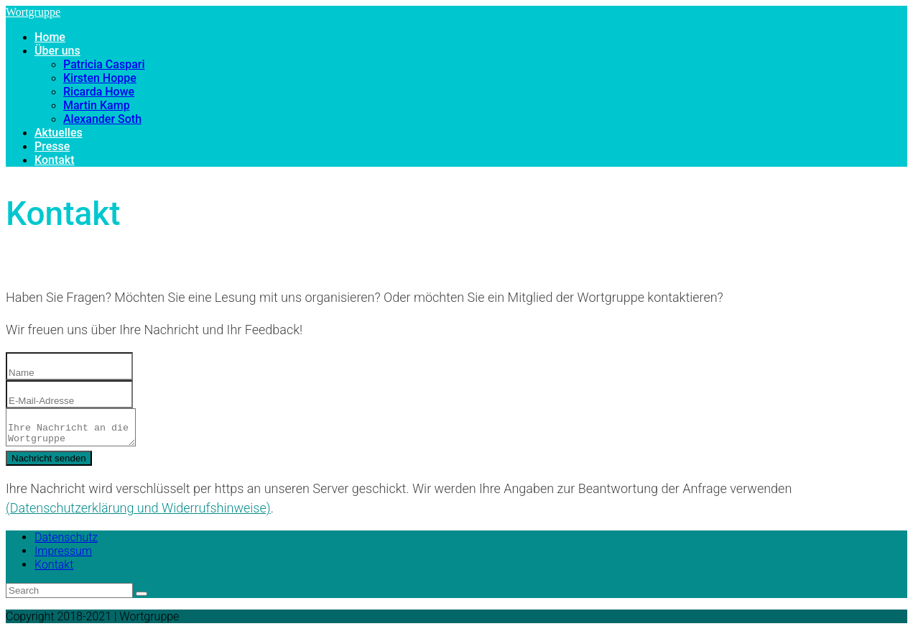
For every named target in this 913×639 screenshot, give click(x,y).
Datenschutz (66, 541)
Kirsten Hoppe (99, 78)
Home (49, 37)
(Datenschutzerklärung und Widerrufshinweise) (138, 512)
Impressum (63, 555)
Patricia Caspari (104, 64)
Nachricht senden (48, 462)
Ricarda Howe (98, 91)
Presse (52, 146)
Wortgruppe (33, 12)
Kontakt (54, 160)
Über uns (57, 51)
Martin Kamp (96, 105)
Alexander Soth (102, 119)
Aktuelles (58, 132)
